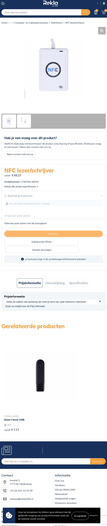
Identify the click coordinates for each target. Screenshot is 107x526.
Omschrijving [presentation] (55, 275)
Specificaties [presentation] (78, 275)
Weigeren (93, 515)
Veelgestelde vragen (65, 465)
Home (4, 22)
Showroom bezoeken (66, 469)
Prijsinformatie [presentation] (30, 275)
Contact (5, 483)
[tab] (29, 275)
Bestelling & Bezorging (13, 488)
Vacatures (60, 451)
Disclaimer (60, 492)
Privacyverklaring (64, 488)
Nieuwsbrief (61, 460)
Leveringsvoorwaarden (66, 497)
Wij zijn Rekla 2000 (65, 456)
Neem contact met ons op (20, 154)
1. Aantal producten (18, 195)
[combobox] (41, 12)
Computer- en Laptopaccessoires (31, 22)
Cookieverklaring (63, 483)
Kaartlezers (56, 22)
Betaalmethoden (10, 492)
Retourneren (7, 497)
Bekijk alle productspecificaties (21, 186)
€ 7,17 (11, 396)
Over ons (59, 447)
